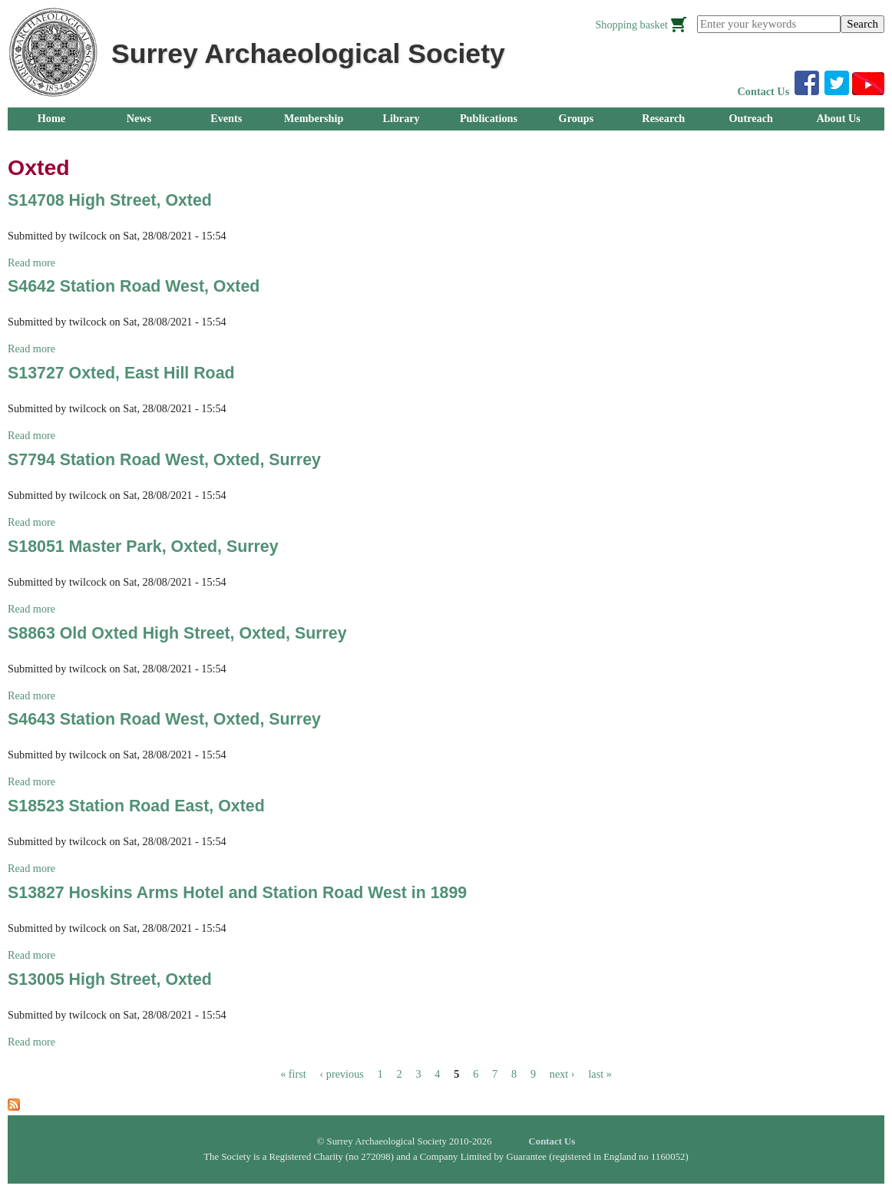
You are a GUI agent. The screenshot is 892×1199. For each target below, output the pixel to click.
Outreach (750, 118)
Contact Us (764, 91)
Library (400, 118)
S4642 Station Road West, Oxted (133, 286)
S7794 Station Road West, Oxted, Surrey (164, 460)
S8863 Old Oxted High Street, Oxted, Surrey (177, 633)
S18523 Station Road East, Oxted (136, 806)
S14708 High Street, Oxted (110, 200)
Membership (314, 118)
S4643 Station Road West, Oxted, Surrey (164, 719)
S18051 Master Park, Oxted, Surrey (143, 546)
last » (599, 1074)
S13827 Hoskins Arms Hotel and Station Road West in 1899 (237, 893)
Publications (488, 118)
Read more (31, 262)
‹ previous (342, 1074)
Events (226, 118)
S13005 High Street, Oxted (110, 979)
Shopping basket (631, 24)
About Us (838, 118)
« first (293, 1074)
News (139, 118)
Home (51, 118)
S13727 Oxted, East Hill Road (121, 373)
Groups (576, 118)
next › (562, 1074)
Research (663, 118)
